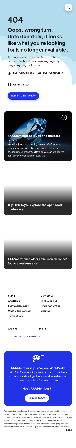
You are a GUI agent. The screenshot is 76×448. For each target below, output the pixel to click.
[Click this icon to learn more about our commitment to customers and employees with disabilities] (8, 347)
